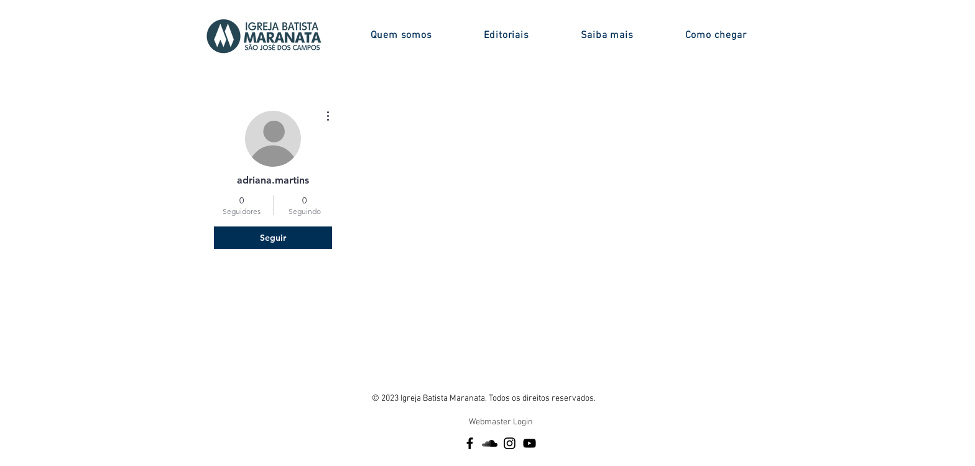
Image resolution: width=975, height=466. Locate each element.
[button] (401, 35)
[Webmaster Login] (500, 422)
